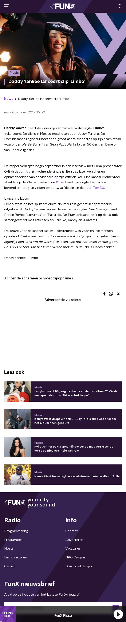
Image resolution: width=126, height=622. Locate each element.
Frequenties (13, 540)
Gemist (9, 566)
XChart (61, 182)
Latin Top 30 (94, 187)
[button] (118, 614)
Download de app (78, 566)
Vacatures (73, 548)
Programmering (16, 531)
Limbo (26, 171)
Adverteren (74, 540)
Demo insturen (15, 557)
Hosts (9, 548)
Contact (71, 531)
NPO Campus (75, 557)
